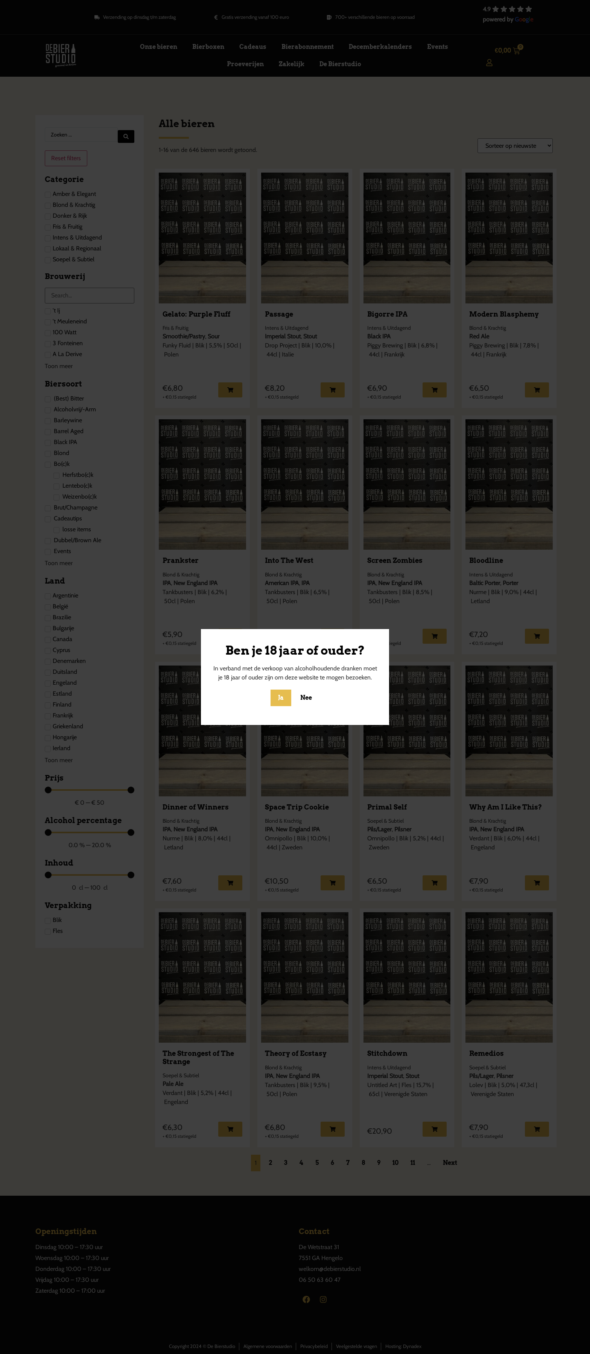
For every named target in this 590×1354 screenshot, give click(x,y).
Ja (281, 697)
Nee (306, 697)
